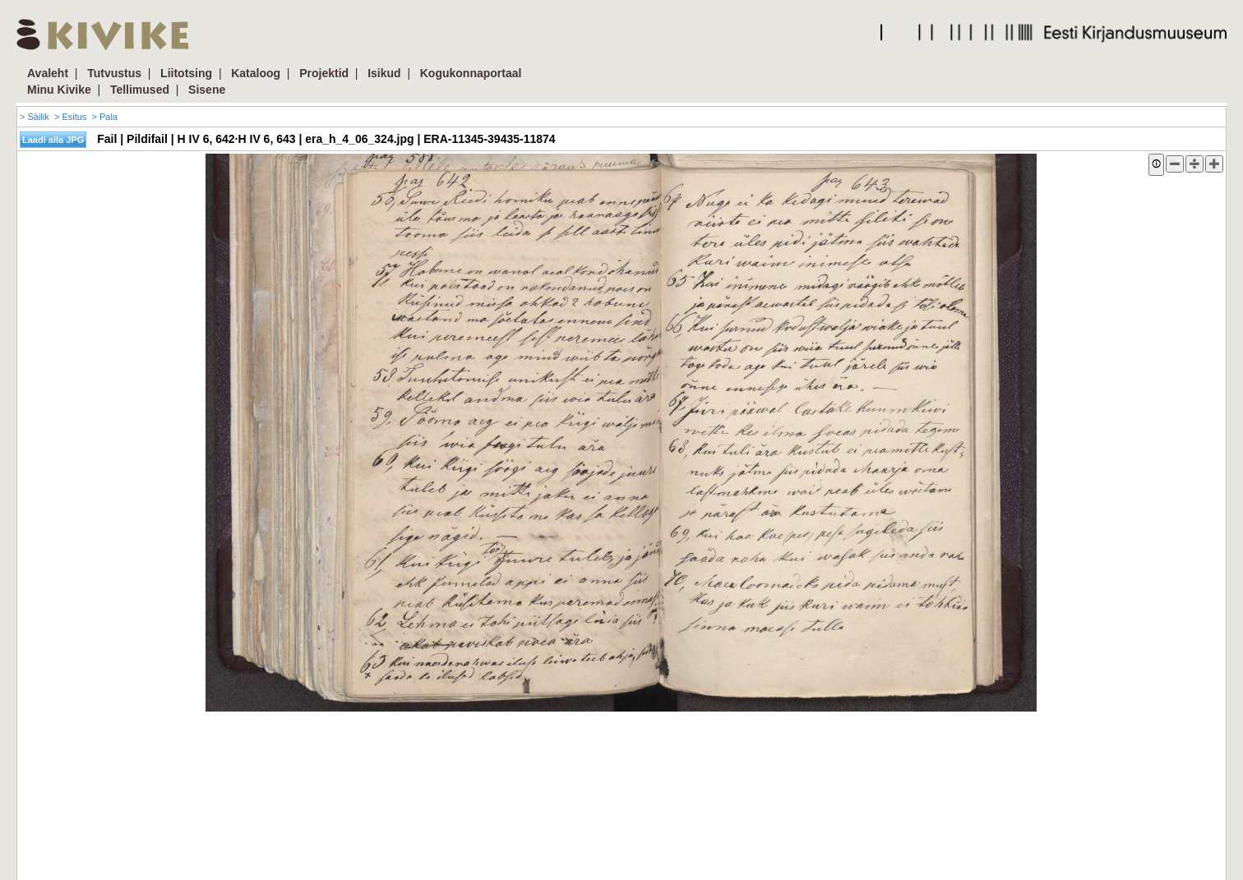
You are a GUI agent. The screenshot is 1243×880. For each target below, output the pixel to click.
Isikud (383, 73)
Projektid (324, 73)
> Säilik (34, 117)
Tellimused (139, 89)
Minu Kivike (59, 89)
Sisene (206, 89)
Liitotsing (186, 73)
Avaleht (47, 73)
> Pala (104, 117)
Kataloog (255, 73)
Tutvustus (114, 73)
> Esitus (70, 117)
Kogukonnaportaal (471, 73)
